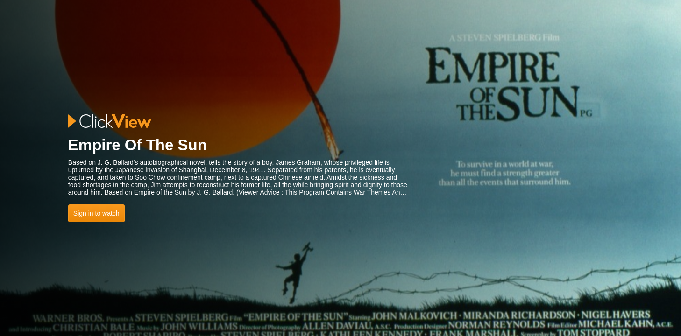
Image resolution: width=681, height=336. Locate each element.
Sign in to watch (96, 213)
